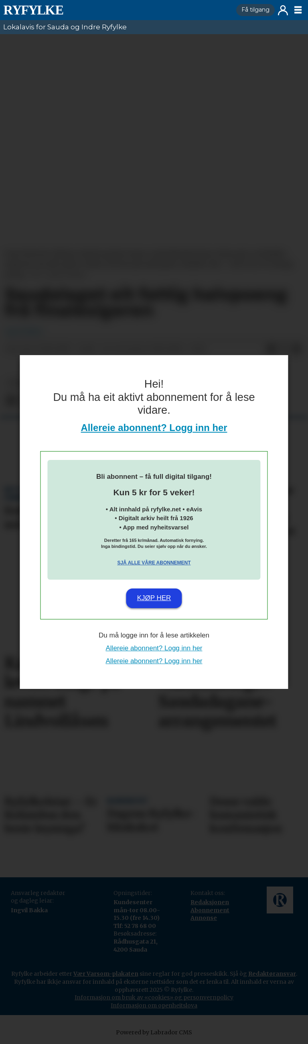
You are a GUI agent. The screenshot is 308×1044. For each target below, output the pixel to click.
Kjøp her (154, 598)
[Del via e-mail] (297, 349)
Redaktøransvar (272, 973)
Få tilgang (255, 9)
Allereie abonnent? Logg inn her (154, 427)
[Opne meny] (298, 10)
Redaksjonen (209, 902)
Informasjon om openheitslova (154, 1005)
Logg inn (283, 10)
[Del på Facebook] (271, 349)
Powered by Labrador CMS (154, 1032)
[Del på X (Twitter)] (284, 349)
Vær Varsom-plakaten (105, 973)
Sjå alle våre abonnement (153, 563)
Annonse (203, 917)
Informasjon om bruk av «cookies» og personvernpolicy (154, 997)
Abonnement (209, 910)
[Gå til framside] (116, 10)
